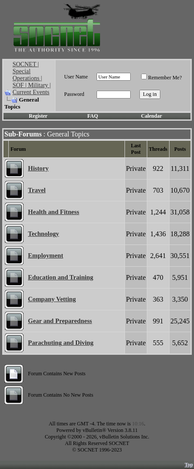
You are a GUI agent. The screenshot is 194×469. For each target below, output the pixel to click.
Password (74, 94)
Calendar (151, 116)
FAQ (92, 116)
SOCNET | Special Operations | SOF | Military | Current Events (32, 78)
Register (38, 116)
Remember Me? (161, 78)
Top (188, 465)
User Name (76, 77)
